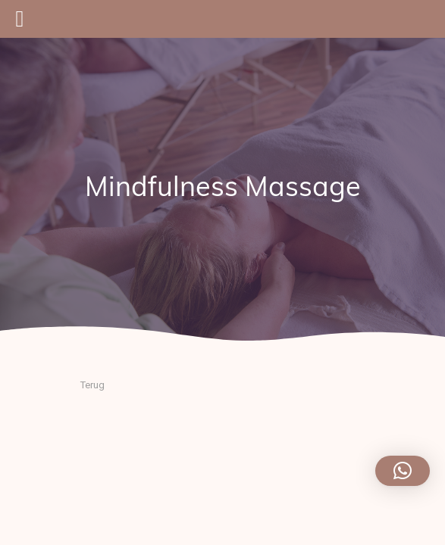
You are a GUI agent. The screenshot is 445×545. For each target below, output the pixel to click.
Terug (92, 385)
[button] (402, 471)
